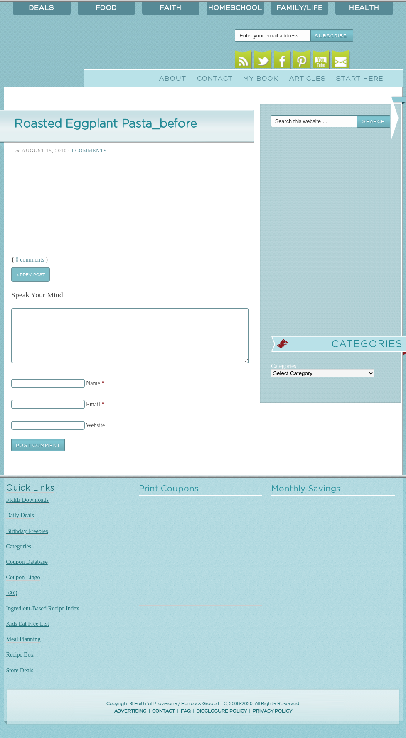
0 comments (30, 259)
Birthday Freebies (27, 531)
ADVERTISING (130, 711)
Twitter (262, 61)
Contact (215, 78)
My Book (260, 78)
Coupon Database (27, 561)
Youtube (321, 61)
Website (95, 425)
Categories (19, 546)
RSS (243, 61)
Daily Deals (20, 515)
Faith (171, 8)
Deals (41, 8)
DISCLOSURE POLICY (222, 711)
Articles (307, 78)
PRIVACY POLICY (272, 711)
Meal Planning (23, 639)
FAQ (11, 593)
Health (364, 8)
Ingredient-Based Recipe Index (42, 608)
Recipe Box (20, 654)
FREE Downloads (27, 499)
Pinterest (301, 61)
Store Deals (20, 670)
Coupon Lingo (23, 577)
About (172, 78)
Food (106, 8)
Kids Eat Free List (27, 623)
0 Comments (89, 150)
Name (93, 383)
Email (340, 61)
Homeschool (235, 8)
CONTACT (163, 711)
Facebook (282, 61)
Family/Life (299, 8)
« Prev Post (31, 274)
